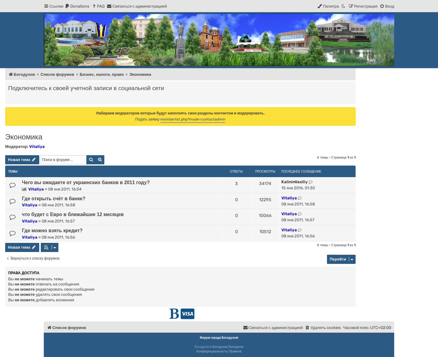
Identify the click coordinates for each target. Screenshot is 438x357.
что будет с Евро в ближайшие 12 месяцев (73, 214)
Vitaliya (37, 146)
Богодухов (220, 347)
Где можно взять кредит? (52, 230)
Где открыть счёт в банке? (53, 198)
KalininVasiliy (294, 182)
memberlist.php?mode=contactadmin (192, 119)
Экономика (23, 137)
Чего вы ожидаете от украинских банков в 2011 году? (86, 182)
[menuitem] (77, 6)
